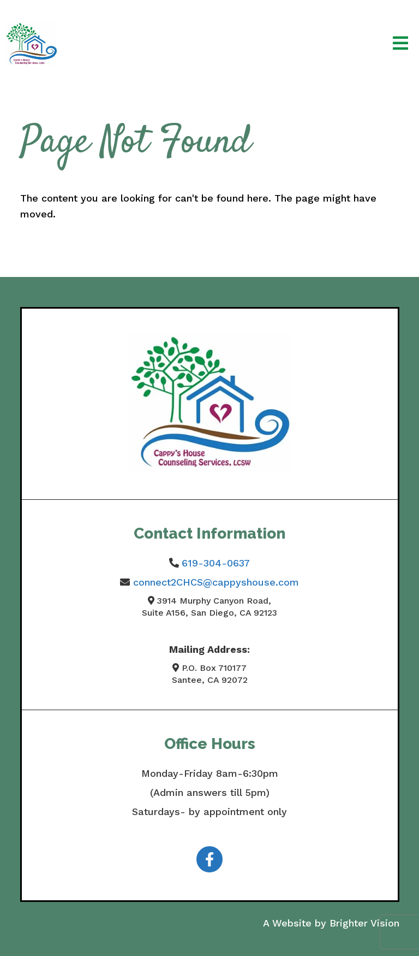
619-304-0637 (216, 563)
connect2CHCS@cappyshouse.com (216, 582)
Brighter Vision (364, 923)
